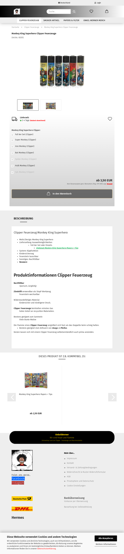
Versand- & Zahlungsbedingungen (82, 467)
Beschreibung (23, 218)
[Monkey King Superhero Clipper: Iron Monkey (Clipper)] (62, 147)
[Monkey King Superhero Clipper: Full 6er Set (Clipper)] (62, 135)
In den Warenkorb (59, 193)
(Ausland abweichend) (37, 120)
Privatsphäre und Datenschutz (80, 481)
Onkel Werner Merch (94, 20)
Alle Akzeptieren (106, 538)
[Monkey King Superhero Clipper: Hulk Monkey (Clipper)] (62, 166)
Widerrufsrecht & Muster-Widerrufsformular (86, 472)
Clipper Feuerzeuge (29, 20)
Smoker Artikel (51, 20)
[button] (106, 11)
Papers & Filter (71, 20)
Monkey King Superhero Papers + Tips (35, 394)
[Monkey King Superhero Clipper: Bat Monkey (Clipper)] (62, 153)
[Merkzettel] (91, 11)
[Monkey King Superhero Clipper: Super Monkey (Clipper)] (62, 140)
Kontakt (70, 463)
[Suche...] (74, 11)
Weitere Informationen (106, 544)
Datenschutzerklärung (46, 549)
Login (97, 3)
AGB (68, 476)
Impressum (72, 458)
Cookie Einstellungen (76, 486)
